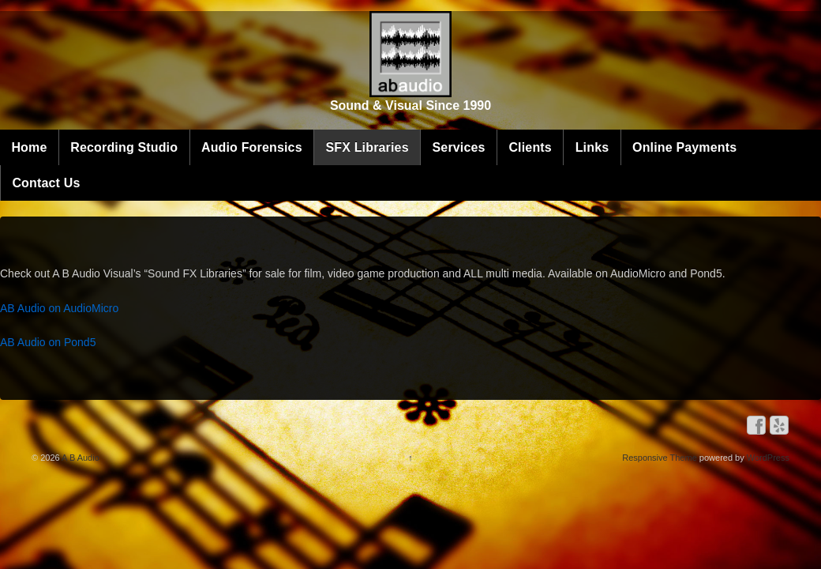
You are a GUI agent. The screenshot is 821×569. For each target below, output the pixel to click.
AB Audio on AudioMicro (198, 302)
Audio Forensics (359, 124)
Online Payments (229, 160)
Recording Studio (231, 124)
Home (136, 124)
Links (136, 160)
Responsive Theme (639, 450)
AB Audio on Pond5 (186, 336)
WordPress (748, 450)
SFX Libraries (474, 124)
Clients (637, 124)
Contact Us (339, 160)
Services (566, 124)
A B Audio (99, 450)
